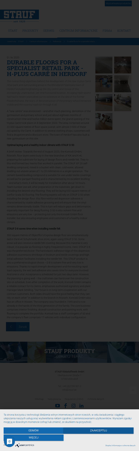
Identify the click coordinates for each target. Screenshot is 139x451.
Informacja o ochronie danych (123, 445)
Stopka (108, 445)
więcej (115, 438)
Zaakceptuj (69, 438)
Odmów (23, 438)
